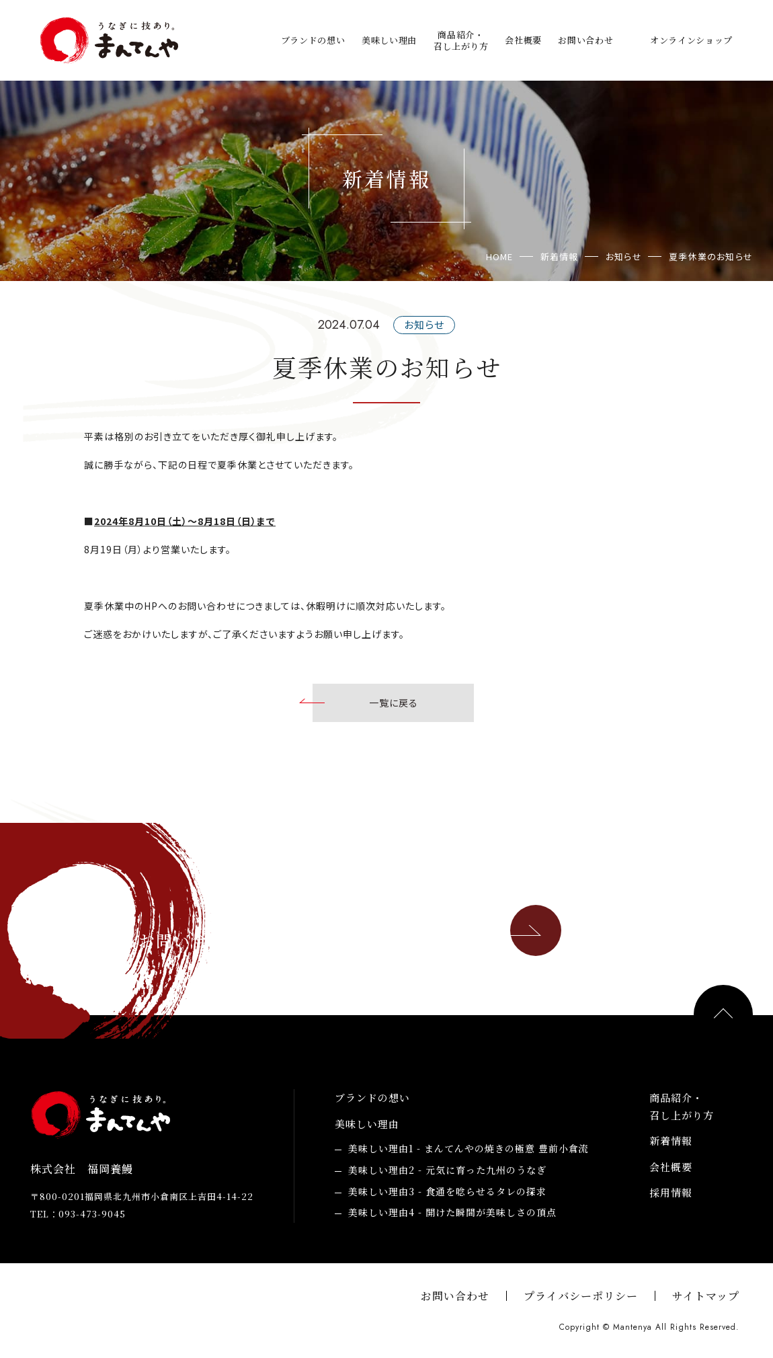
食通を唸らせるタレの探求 (447, 1192)
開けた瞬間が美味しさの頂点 (452, 1213)
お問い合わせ (585, 40)
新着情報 (670, 1140)
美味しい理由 (389, 40)
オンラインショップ (691, 40)
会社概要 (523, 40)
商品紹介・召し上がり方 (461, 40)
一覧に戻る (393, 702)
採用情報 (670, 1192)
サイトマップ (705, 1296)
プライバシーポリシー (581, 1296)
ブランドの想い (313, 40)
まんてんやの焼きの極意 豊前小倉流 (468, 1149)
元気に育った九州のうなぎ (447, 1170)
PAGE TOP (723, 1014)
